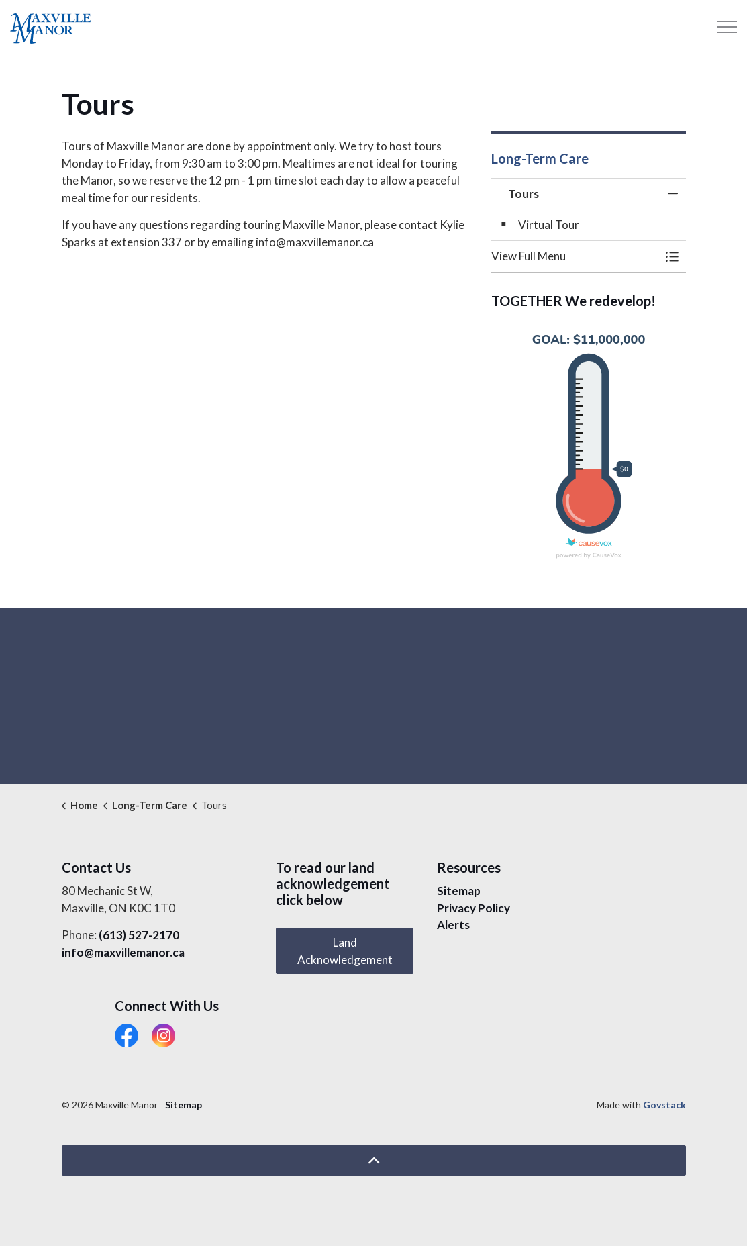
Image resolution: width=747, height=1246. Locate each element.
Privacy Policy (473, 908)
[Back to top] (374, 1160)
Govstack (664, 1104)
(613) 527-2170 (139, 935)
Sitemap (459, 890)
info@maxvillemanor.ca (123, 952)
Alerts (453, 925)
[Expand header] (727, 27)
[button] (575, 256)
